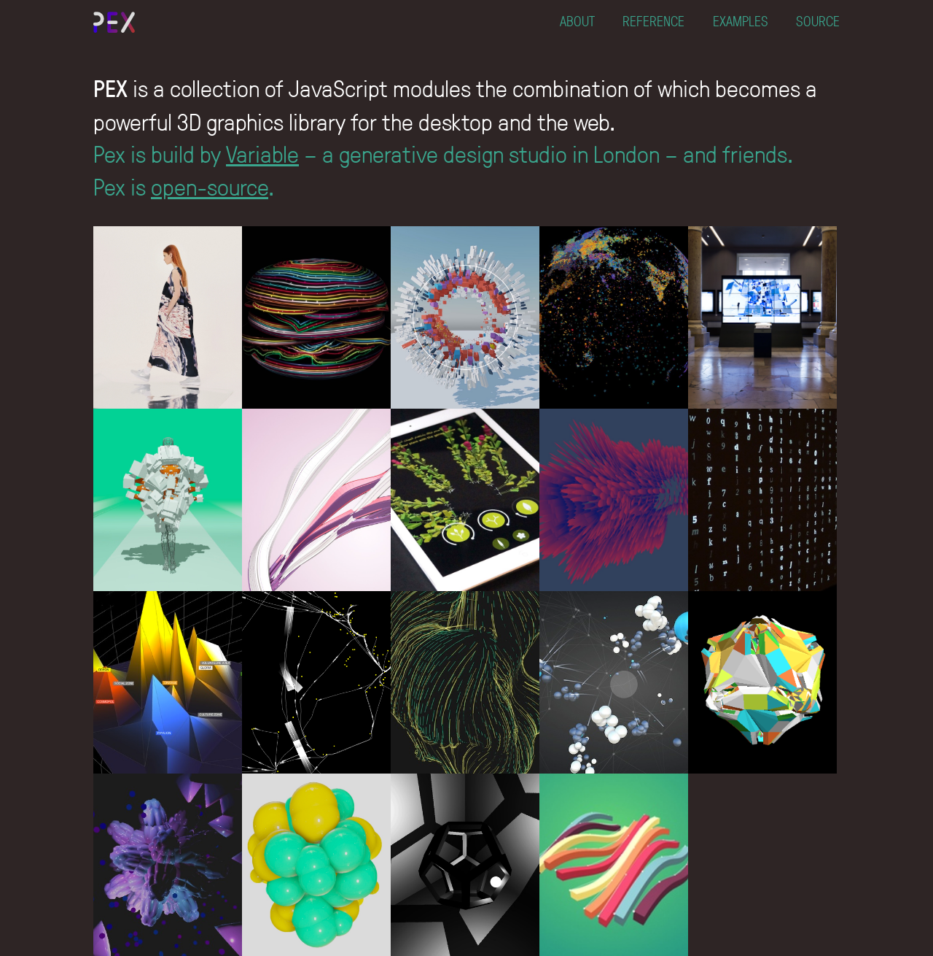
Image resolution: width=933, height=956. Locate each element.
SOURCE (818, 21)
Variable (262, 153)
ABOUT (577, 21)
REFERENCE (653, 21)
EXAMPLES (740, 21)
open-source (209, 186)
